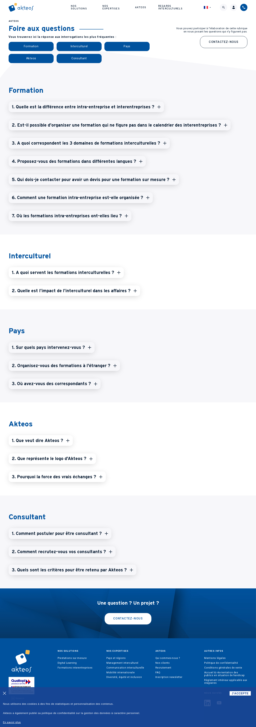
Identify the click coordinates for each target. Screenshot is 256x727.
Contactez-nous (223, 42)
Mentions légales (215, 658)
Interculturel (79, 46)
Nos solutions (79, 7)
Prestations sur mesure (72, 658)
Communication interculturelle (125, 667)
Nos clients (162, 663)
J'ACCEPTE (240, 693)
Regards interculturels (170, 7)
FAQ (157, 672)
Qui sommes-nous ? (167, 658)
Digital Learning (67, 663)
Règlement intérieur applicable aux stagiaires (225, 681)
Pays (127, 46)
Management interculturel (122, 663)
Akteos (140, 7)
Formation (31, 46)
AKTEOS (14, 21)
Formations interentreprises (75, 667)
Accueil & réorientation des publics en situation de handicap (224, 674)
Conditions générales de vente (223, 667)
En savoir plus (12, 722)
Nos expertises (111, 7)
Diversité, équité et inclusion (124, 677)
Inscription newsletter (168, 677)
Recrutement (163, 667)
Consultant (79, 58)
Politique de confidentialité (221, 663)
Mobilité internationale (120, 672)
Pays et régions (116, 658)
